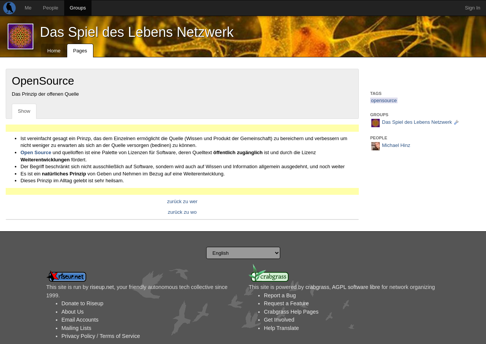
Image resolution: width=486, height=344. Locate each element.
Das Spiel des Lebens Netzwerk (137, 32)
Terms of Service (119, 336)
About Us (73, 312)
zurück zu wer (182, 201)
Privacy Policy (78, 336)
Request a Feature (286, 303)
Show (24, 111)
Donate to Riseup (82, 303)
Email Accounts (80, 320)
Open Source (36, 152)
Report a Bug (280, 295)
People (50, 8)
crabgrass (317, 287)
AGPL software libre (356, 287)
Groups (78, 8)
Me (28, 8)
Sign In (472, 8)
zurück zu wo (182, 212)
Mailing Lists (77, 328)
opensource (384, 100)
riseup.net (102, 287)
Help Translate (281, 328)
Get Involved (279, 320)
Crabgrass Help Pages (291, 312)
